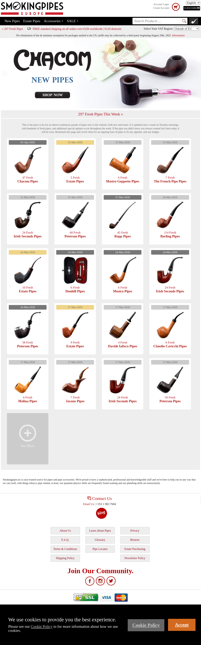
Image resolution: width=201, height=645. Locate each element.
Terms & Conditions (65, 548)
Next (196, 73)
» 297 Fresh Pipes (12, 28)
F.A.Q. (65, 539)
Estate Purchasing (134, 548)
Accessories (53, 21)
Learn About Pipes (100, 530)
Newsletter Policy (134, 558)
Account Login (161, 4)
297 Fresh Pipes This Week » (100, 114)
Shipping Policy (65, 558)
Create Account (161, 8)
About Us (65, 530)
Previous (4, 73)
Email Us (88, 504)
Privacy (134, 530)
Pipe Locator (100, 548)
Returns (134, 539)
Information (178, 35)
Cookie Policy (41, 626)
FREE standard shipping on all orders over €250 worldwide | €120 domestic (77, 28)
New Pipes (12, 21)
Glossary (100, 539)
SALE (73, 21)
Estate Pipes (31, 21)
